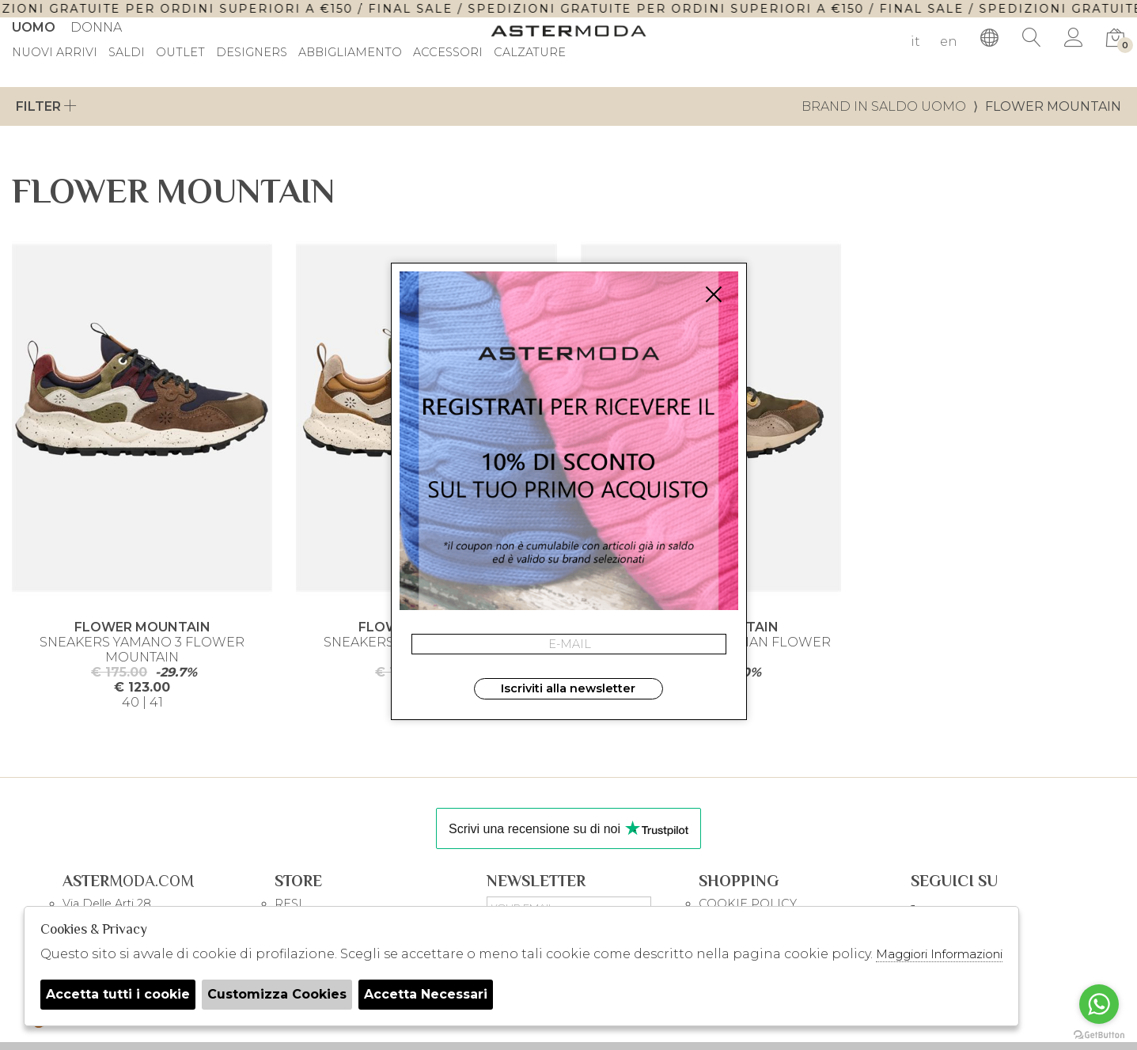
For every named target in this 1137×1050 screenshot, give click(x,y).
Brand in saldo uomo (884, 106)
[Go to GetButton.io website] (1099, 1034)
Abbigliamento (350, 53)
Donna (96, 27)
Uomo (33, 27)
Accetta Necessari (425, 994)
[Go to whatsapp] (1099, 1004)
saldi (126, 53)
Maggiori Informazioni (939, 953)
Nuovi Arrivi (54, 53)
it (915, 41)
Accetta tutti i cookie (118, 994)
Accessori (448, 53)
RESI (288, 903)
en (948, 41)
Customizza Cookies (277, 994)
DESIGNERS (251, 53)
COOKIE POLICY (748, 903)
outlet (180, 53)
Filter (46, 106)
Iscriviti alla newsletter (568, 688)
